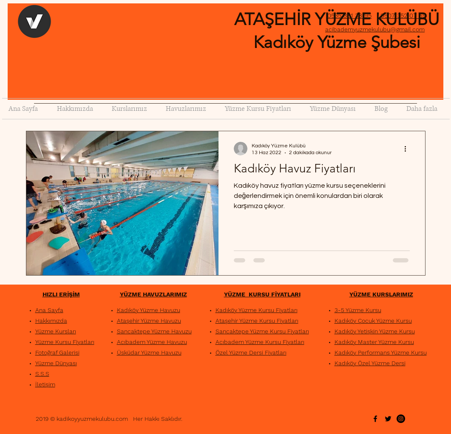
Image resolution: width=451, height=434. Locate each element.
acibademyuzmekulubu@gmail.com (375, 29)
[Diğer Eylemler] (408, 149)
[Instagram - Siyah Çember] (401, 418)
